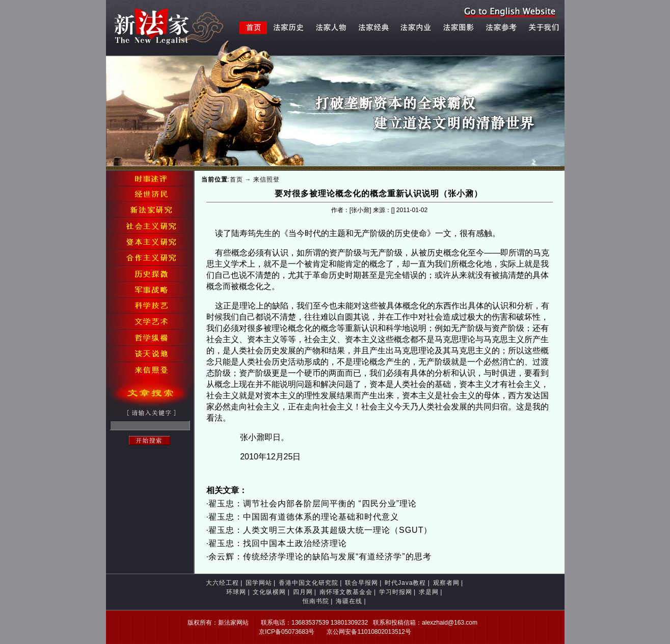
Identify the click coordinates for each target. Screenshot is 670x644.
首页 (236, 179)
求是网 (429, 592)
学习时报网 (395, 592)
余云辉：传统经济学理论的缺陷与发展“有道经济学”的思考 (320, 556)
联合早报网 (361, 582)
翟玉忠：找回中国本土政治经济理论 (277, 543)
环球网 (236, 592)
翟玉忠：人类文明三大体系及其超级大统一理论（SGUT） (320, 530)
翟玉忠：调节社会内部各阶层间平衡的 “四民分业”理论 (312, 503)
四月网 (303, 592)
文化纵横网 (269, 592)
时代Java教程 (405, 582)
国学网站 (259, 582)
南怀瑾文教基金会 (345, 592)
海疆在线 (349, 601)
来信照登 (266, 179)
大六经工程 (222, 582)
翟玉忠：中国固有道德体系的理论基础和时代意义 (303, 516)
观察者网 (446, 582)
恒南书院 (316, 601)
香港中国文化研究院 (308, 582)
